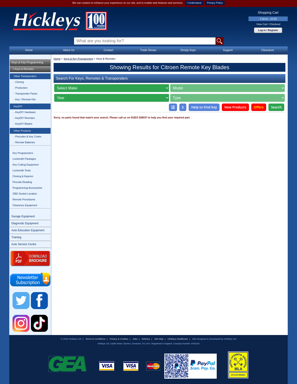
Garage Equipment (23, 216)
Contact (108, 50)
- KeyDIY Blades (23, 123)
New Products (235, 107)
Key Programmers (23, 153)
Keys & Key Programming (27, 62)
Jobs (134, 339)
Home (29, 50)
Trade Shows (148, 50)
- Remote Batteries (24, 142)
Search (276, 107)
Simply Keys (188, 50)
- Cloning (19, 82)
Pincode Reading (22, 182)
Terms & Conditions (95, 339)
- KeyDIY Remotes (24, 118)
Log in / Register (268, 30)
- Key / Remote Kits (25, 99)
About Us (68, 50)
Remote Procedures (24, 199)
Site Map (158, 339)
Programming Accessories (27, 187)
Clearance (267, 50)
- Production (20, 87)
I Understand (194, 2)
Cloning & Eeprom (23, 176)
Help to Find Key (204, 107)
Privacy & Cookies (119, 339)
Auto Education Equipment (27, 230)
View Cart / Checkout (268, 24)
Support (228, 50)
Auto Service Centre (23, 244)
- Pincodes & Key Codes (27, 136)
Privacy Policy (215, 2)
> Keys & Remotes (23, 69)
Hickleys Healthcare (178, 339)
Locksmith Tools (22, 170)
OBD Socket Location (25, 193)
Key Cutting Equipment (26, 164)
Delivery (146, 339)
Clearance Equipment (25, 205)
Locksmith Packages (24, 158)
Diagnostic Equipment (25, 223)
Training (16, 237)
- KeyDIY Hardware (25, 112)
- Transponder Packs (25, 93)
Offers (259, 107)
